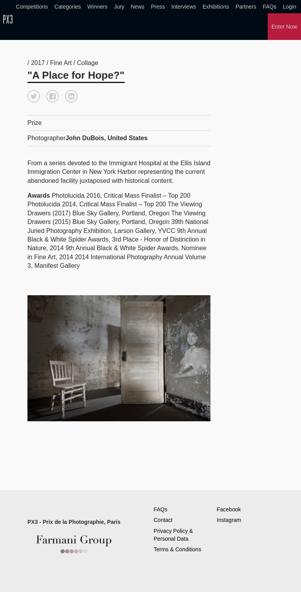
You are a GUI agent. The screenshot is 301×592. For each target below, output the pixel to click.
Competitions (32, 7)
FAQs (269, 7)
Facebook (229, 509)
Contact (163, 520)
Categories (67, 7)
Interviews (183, 7)
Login (289, 7)
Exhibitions (216, 7)
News (138, 7)
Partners (246, 7)
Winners (97, 7)
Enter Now (284, 26)
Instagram (229, 520)
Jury (119, 7)
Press (158, 7)
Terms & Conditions (177, 549)
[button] (33, 96)
